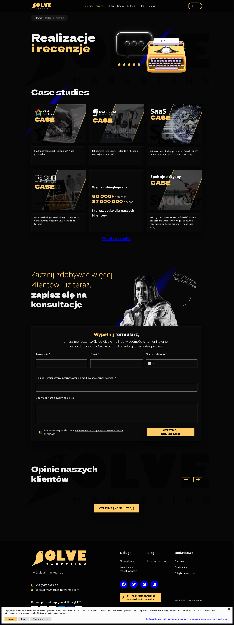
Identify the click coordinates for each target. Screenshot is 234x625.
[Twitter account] (134, 584)
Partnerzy (131, 5)
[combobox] (150, 378)
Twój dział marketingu (47, 572)
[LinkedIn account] (154, 584)
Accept (10, 619)
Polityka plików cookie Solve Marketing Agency (166, 619)
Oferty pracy (181, 567)
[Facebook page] (123, 584)
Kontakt (152, 5)
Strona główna (127, 561)
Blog (142, 5)
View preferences (40, 619)
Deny (23, 619)
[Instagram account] (144, 584)
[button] (229, 609)
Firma (120, 5)
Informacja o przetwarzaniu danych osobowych (207, 619)
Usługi (110, 5)
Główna (38, 17)
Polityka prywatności (185, 573)
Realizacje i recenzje (93, 5)
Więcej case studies (116, 253)
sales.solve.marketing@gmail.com (57, 589)
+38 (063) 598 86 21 (48, 585)
